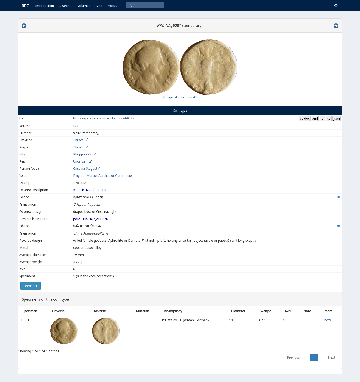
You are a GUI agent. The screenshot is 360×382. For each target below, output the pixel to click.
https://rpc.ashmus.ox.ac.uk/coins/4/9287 (103, 118)
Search (65, 5)
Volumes (83, 5)
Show (327, 320)
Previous (293, 357)
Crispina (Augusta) (86, 168)
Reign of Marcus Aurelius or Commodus (103, 175)
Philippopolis (82, 154)
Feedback (30, 286)
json (336, 118)
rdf (323, 118)
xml (315, 118)
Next (331, 357)
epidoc (305, 118)
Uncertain (80, 161)
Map (99, 5)
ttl (329, 118)
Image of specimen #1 (180, 97)
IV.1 (76, 126)
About (113, 5)
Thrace (78, 140)
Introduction (44, 5)
